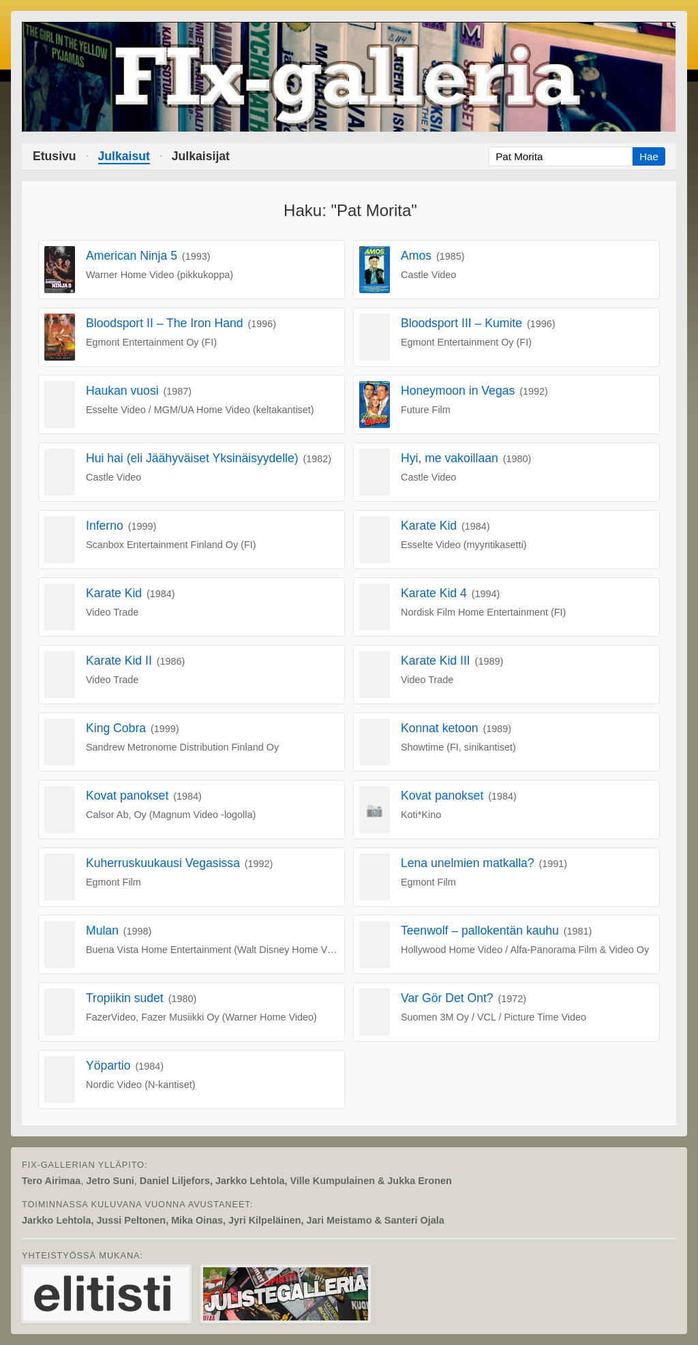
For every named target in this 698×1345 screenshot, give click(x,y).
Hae (648, 156)
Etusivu (54, 156)
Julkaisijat (201, 156)
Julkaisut (124, 156)
